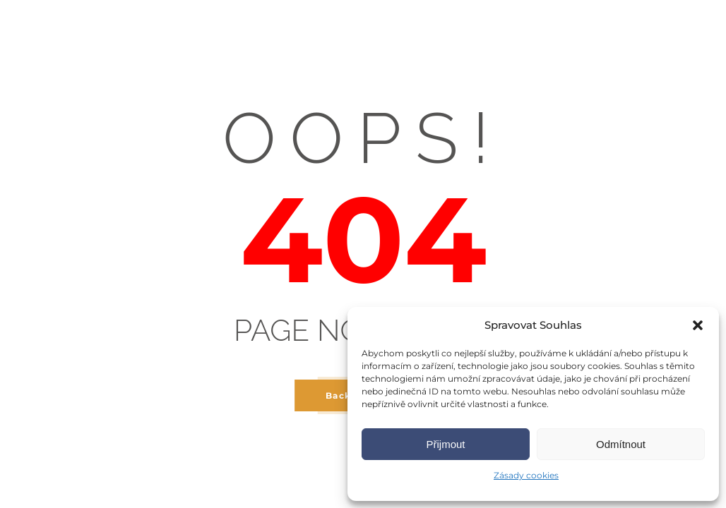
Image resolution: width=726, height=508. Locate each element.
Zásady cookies (526, 475)
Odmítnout (620, 444)
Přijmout (445, 444)
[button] (698, 325)
